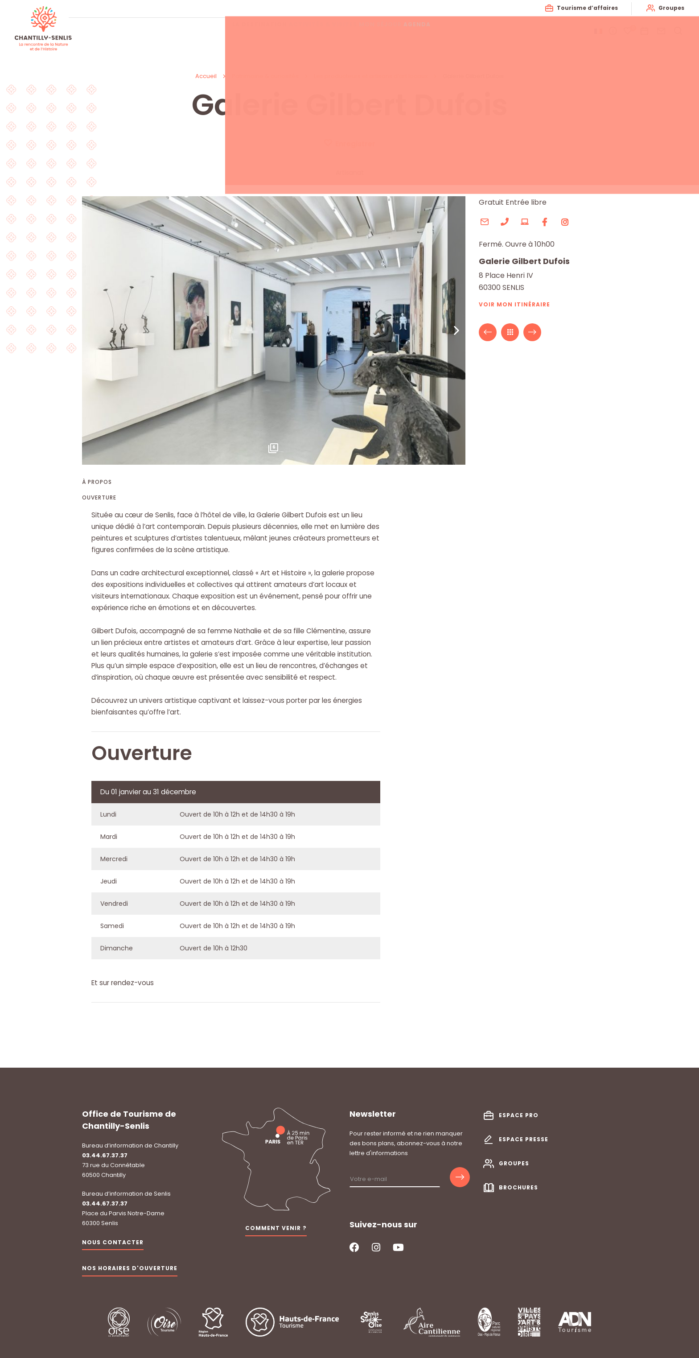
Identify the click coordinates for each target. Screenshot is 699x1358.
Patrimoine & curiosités (266, 76)
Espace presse (523, 1131)
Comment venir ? (276, 1220)
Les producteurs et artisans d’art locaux (371, 76)
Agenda (448, 31)
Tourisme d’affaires (584, 8)
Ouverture (99, 498)
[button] (456, 331)
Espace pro (519, 1106)
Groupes (668, 8)
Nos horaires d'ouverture (129, 1260)
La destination (250, 31)
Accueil (206, 76)
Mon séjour (398, 31)
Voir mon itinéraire (514, 305)
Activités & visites (327, 31)
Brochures (518, 1179)
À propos (97, 482)
